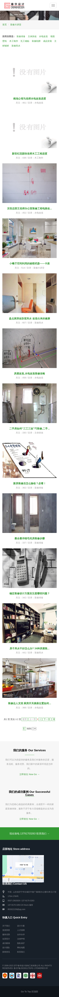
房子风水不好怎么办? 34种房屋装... (29, 648)
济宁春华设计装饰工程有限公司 (27, 966)
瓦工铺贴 (24, 41)
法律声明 (21, 939)
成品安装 (47, 41)
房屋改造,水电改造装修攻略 (29, 373)
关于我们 (6, 926)
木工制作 (13, 41)
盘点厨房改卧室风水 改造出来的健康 (29, 318)
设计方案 (21, 926)
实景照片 (6, 939)
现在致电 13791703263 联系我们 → (29, 833)
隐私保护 (21, 943)
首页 (4, 24)
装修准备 (21, 36)
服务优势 (6, 934)
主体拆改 (32, 36)
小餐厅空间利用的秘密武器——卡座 (29, 263)
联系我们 (21, 952)
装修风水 (15, 45)
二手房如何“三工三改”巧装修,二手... (29, 428)
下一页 (47, 719)
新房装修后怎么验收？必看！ (29, 483)
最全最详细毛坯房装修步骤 (29, 538)
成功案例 (6, 943)
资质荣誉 (6, 930)
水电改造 (43, 36)
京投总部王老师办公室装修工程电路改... (29, 208)
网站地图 (21, 947)
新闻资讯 (6, 952)
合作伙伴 (21, 934)
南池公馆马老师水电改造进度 (29, 98)
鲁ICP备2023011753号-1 (24, 968)
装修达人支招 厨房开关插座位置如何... (29, 703)
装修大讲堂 (15, 24)
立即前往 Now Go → (29, 774)
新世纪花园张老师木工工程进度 (29, 153)
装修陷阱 (36, 41)
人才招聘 (21, 930)
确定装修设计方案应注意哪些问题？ (29, 593)
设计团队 (6, 947)
